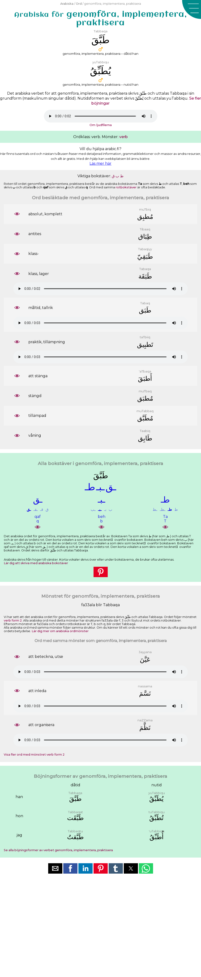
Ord (79, 3)
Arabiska (66, 3)
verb (123, 137)
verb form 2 (13, 620)
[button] (191, 9)
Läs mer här (100, 163)
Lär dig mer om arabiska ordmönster (60, 631)
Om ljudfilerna (101, 125)
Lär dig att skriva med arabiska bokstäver (36, 563)
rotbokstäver (126, 187)
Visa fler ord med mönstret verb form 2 (34, 754)
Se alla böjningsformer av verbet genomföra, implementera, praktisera (58, 850)
